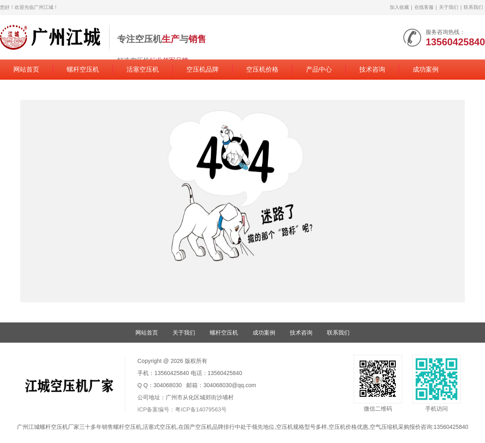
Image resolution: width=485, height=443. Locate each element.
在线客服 (424, 7)
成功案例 (426, 69)
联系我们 (473, 7)
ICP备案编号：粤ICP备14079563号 (182, 409)
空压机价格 (262, 69)
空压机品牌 (202, 69)
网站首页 (26, 69)
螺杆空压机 (83, 69)
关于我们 (448, 7)
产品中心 (319, 69)
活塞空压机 (143, 69)
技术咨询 (372, 69)
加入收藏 (399, 7)
